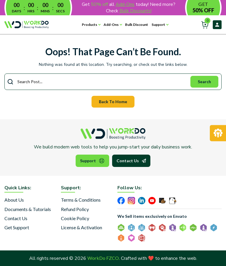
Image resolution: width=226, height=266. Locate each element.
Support (158, 24)
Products (89, 24)
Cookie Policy (75, 218)
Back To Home (113, 101)
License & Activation (81, 227)
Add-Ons (111, 24)
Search (204, 81)
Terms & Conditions (81, 200)
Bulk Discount (136, 24)
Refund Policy (75, 209)
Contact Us (131, 161)
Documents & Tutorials (27, 209)
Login (217, 25)
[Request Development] (218, 133)
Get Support (16, 227)
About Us (14, 200)
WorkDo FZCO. (103, 258)
